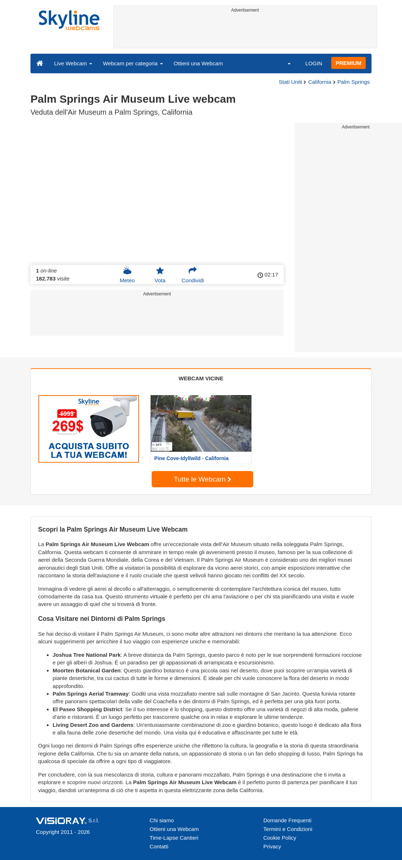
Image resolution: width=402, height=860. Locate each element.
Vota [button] (160, 274)
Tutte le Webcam (202, 479)
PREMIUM (348, 63)
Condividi (193, 274)
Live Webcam (73, 63)
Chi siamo (161, 820)
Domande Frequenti (287, 820)
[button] (284, 63)
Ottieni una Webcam (198, 63)
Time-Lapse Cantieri (173, 838)
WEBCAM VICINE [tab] (201, 378)
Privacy (272, 846)
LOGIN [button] (313, 63)
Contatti (158, 846)
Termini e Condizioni (287, 829)
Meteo (127, 274)
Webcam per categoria (133, 63)
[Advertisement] (245, 31)
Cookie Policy (279, 838)
